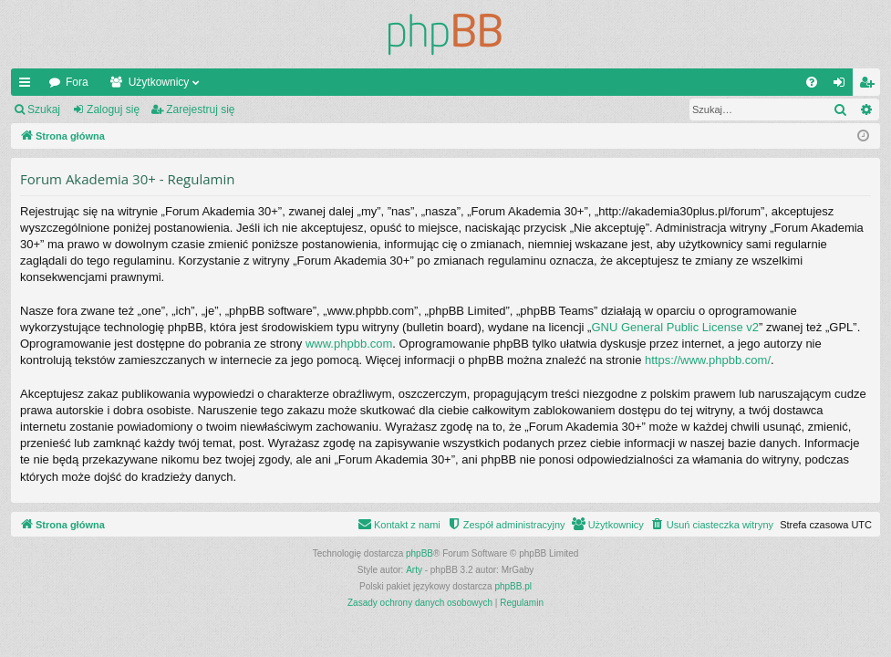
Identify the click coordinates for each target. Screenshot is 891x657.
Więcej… (28, 86)
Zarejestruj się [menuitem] (870, 86)
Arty (414, 570)
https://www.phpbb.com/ (708, 360)
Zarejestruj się (200, 109)
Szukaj (43, 109)
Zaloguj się (113, 109)
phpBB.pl (513, 586)
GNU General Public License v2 (675, 327)
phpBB (419, 553)
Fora (77, 82)
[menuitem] (811, 82)
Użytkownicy (159, 82)
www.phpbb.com (349, 343)
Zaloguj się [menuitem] (843, 86)
